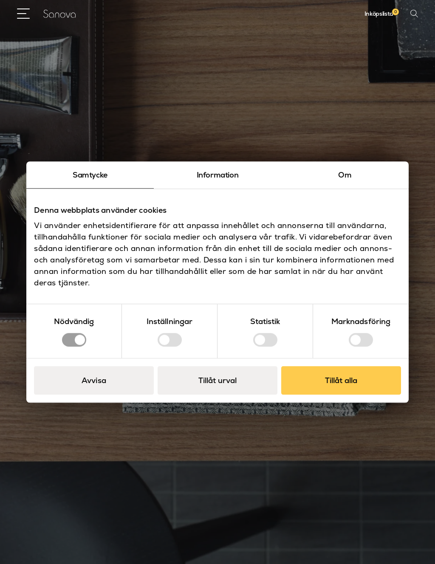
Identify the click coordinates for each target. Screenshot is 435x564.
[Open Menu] (23, 13)
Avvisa (94, 380)
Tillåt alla (341, 380)
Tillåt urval (217, 380)
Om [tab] (344, 175)
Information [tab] (218, 175)
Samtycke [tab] (90, 175)
